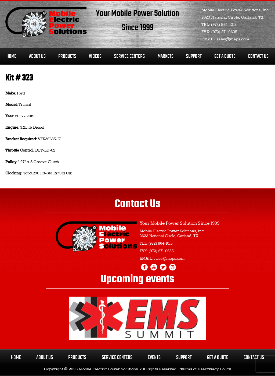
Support (194, 56)
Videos (95, 56)
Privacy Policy (218, 369)
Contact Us (258, 56)
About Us (37, 56)
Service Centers (129, 56)
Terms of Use (192, 369)
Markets (165, 56)
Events (154, 357)
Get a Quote (217, 357)
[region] (137, 318)
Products (67, 56)
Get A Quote (225, 56)
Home (11, 56)
